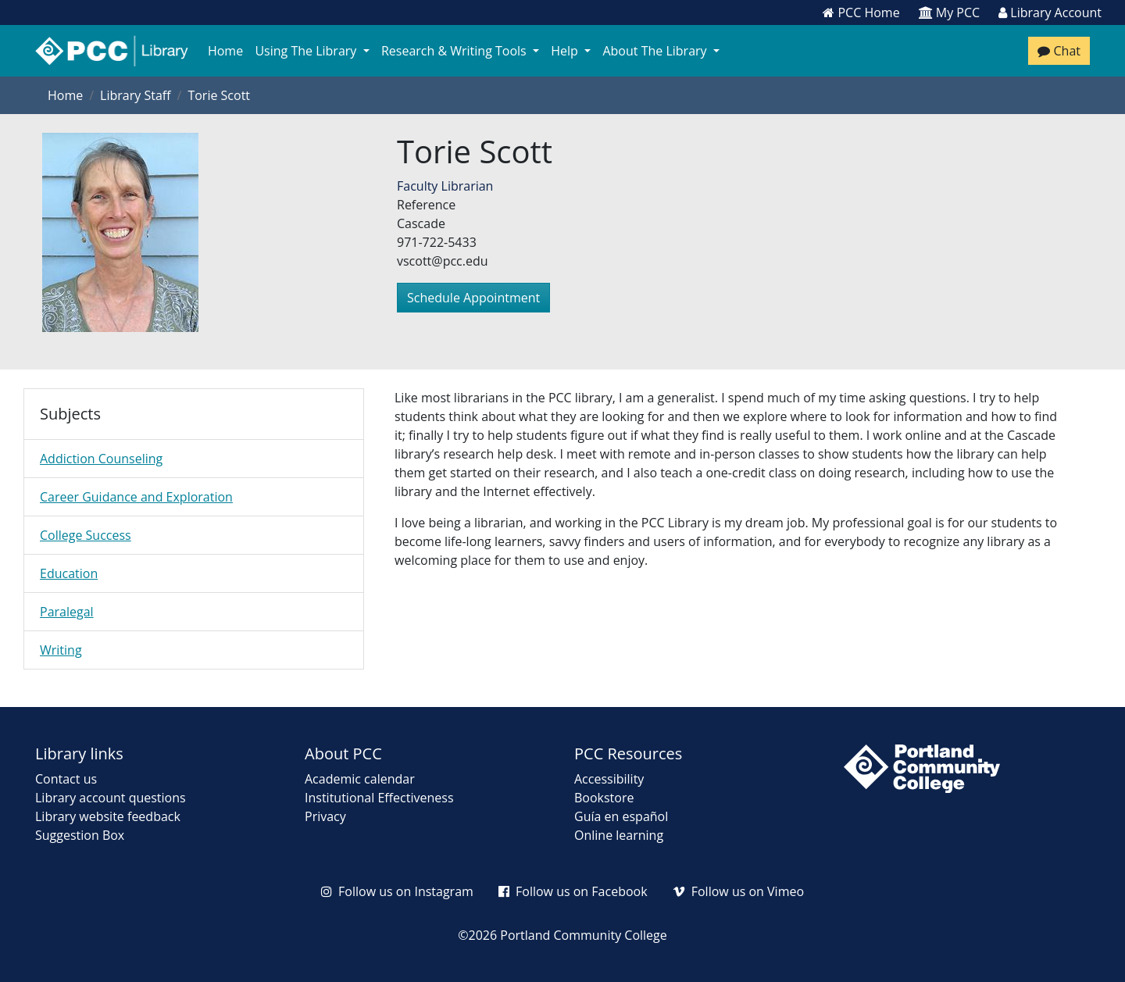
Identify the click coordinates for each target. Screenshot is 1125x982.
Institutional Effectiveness (379, 797)
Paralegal (67, 611)
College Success (85, 535)
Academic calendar (360, 778)
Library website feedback (107, 816)
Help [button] (568, 50)
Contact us (66, 778)
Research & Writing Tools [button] (457, 50)
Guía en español (621, 816)
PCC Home (861, 12)
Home (225, 50)
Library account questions (110, 797)
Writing (61, 650)
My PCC (949, 12)
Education (69, 573)
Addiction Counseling (101, 458)
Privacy (325, 816)
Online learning (618, 835)
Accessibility (609, 778)
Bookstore (604, 797)
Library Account (1050, 12)
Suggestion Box (79, 835)
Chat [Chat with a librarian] (1059, 50)
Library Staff (135, 95)
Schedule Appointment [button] (473, 297)
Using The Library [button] (307, 50)
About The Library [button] (658, 50)
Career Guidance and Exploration (136, 496)
